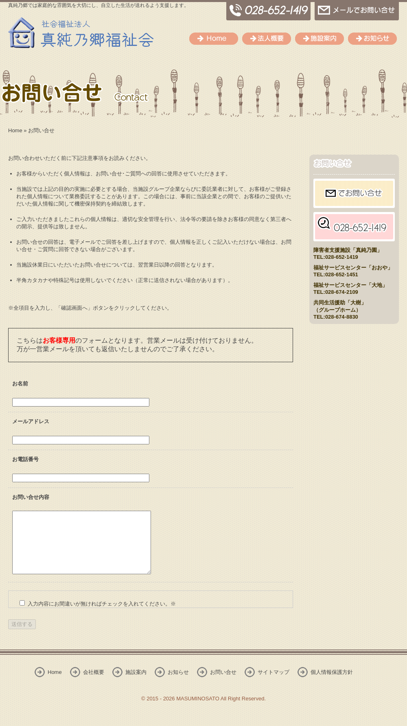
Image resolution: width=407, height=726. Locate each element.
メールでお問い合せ (354, 193)
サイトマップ (273, 684)
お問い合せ (223, 684)
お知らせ (372, 39)
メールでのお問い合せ (357, 10)
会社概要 (266, 39)
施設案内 (319, 39)
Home (213, 39)
